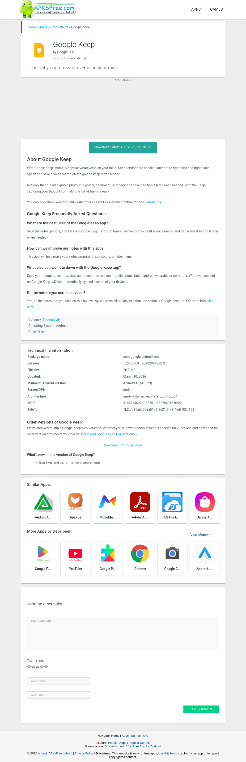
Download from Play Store (123, 445)
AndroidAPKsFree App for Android (138, 746)
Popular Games (139, 743)
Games (216, 9)
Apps (196, 9)
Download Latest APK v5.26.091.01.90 (123, 147)
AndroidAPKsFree (50, 753)
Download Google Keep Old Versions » (109, 434)
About (68, 753)
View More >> (200, 535)
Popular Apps (117, 743)
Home (32, 27)
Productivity (59, 27)
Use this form (167, 753)
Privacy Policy (84, 753)
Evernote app (152, 202)
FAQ (145, 735)
